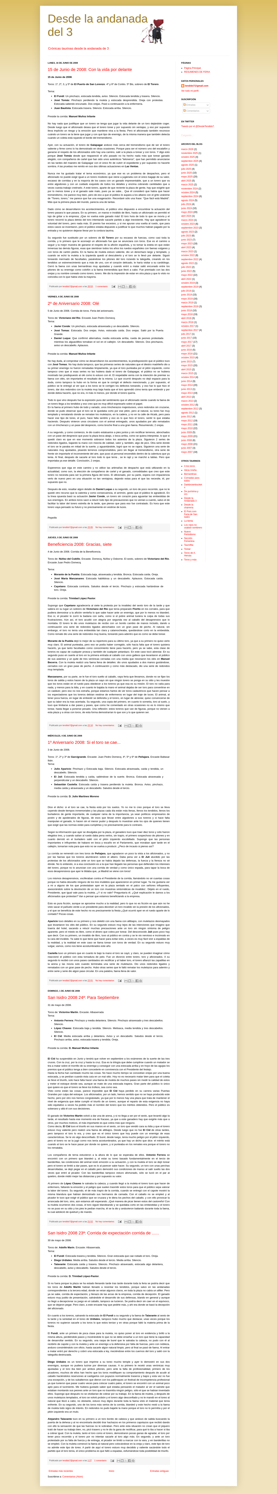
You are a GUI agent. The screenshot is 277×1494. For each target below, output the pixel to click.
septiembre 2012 (189, 408)
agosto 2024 (187, 200)
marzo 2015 (187, 373)
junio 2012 (186, 416)
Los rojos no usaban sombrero (193, 526)
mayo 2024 (187, 212)
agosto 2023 (187, 231)
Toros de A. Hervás (190, 554)
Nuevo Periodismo (190, 533)
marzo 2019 (187, 302)
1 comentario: (101, 286)
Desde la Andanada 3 (190, 499)
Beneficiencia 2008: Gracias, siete (80, 544)
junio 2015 (186, 361)
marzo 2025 (187, 184)
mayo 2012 (187, 420)
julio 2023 (186, 235)
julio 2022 (186, 267)
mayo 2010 (187, 428)
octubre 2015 (188, 357)
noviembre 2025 (189, 153)
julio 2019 (186, 290)
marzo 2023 (187, 251)
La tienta (188, 521)
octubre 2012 (188, 404)
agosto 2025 (187, 165)
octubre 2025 (188, 157)
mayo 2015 (187, 365)
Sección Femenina (189, 539)
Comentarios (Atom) (72, 1476)
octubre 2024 (188, 192)
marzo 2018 (187, 322)
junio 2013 (186, 389)
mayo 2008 (187, 444)
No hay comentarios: (105, 527)
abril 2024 (186, 216)
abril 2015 (186, 369)
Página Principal (192, 68)
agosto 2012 (187, 412)
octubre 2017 (188, 326)
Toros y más (190, 559)
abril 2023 (186, 247)
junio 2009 (186, 432)
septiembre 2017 (189, 330)
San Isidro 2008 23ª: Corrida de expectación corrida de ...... (103, 1233)
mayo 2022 (187, 275)
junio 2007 (186, 448)
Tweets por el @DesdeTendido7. (198, 126)
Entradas (189, 105)
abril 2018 (186, 318)
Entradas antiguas (159, 1471)
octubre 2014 (188, 377)
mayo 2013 (187, 393)
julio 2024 (186, 204)
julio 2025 (186, 169)
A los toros (189, 466)
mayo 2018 (187, 314)
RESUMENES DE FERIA (197, 72)
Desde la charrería (188, 506)
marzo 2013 (187, 401)
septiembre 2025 (189, 161)
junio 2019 (186, 294)
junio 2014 (186, 381)
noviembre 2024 (189, 188)
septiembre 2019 (189, 286)
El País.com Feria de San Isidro (190, 514)
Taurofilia (188, 545)
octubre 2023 (188, 224)
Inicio (111, 1471)
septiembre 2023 (189, 227)
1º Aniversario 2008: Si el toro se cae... (84, 742)
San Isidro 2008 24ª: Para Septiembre (83, 997)
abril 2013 (186, 397)
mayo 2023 (187, 243)
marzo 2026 (187, 149)
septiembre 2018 (189, 306)
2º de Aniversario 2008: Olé (73, 303)
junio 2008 (186, 440)
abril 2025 (186, 180)
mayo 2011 (187, 424)
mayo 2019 (187, 298)
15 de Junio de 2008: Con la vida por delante (90, 69)
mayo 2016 (187, 353)
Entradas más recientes (61, 1471)
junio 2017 (186, 338)
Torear (187, 549)
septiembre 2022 (189, 259)
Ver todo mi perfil (190, 90)
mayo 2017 (187, 342)
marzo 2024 (187, 220)
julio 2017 (186, 334)
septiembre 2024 (189, 196)
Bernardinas (190, 474)
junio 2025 (186, 172)
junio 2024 (186, 208)
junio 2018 (186, 310)
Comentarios (191, 111)
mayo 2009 (187, 436)
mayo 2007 (187, 452)
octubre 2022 (188, 255)
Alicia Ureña (190, 470)
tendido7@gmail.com (196, 85)
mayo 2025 (187, 176)
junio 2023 (186, 239)
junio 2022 (186, 271)
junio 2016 (186, 349)
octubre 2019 (188, 283)
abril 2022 (186, 279)
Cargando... (187, 135)
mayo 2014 (187, 385)
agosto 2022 (187, 263)
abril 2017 (186, 345)
